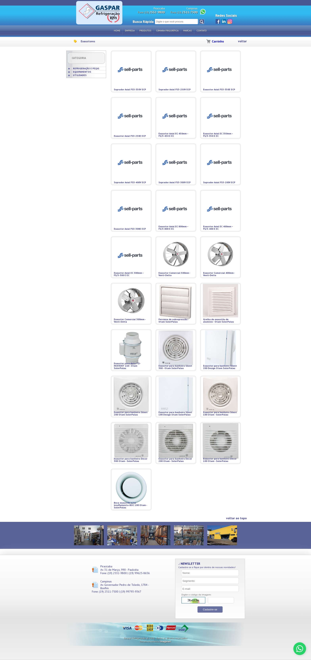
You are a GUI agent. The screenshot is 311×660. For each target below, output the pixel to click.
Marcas (187, 30)
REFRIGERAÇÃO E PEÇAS (86, 68)
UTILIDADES (79, 75)
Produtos (145, 30)
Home (117, 30)
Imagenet (165, 641)
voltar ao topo (236, 518)
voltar (242, 41)
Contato (202, 30)
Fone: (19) (151, 12)
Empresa (130, 30)
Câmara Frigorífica (167, 30)
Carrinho (218, 41)
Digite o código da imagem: (196, 594)
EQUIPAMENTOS (82, 71)
